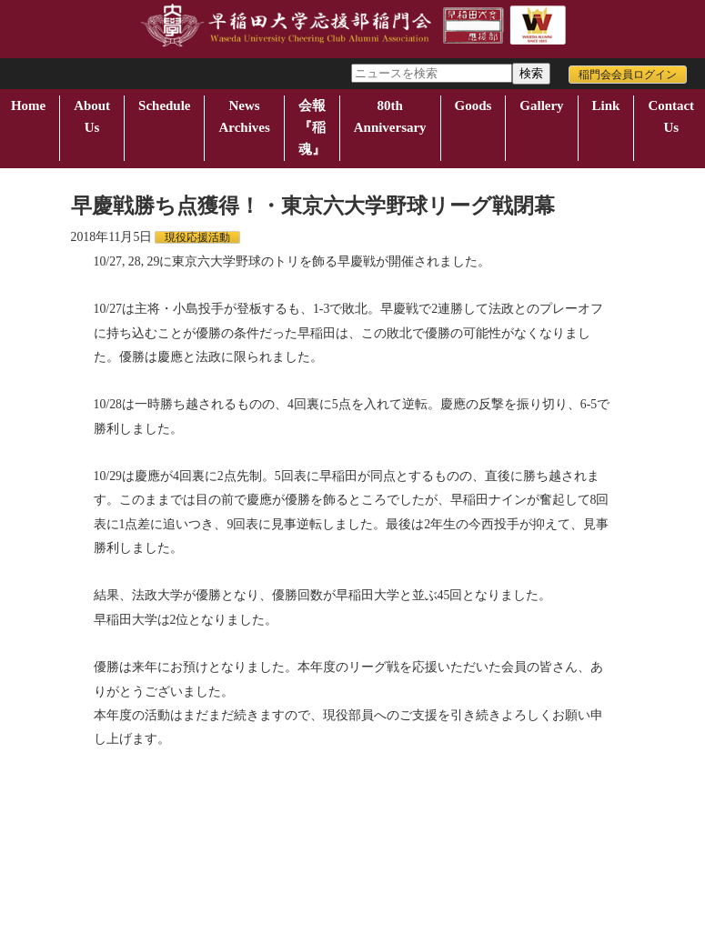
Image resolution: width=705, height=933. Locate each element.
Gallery (541, 105)
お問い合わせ (46, 804)
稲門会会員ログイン (628, 74)
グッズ (504, 793)
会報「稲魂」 (325, 793)
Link (606, 105)
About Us (92, 116)
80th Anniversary (390, 116)
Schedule (164, 105)
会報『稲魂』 (312, 127)
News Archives (243, 116)
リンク (122, 804)
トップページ (46, 793)
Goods (473, 105)
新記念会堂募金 (423, 793)
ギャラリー (576, 793)
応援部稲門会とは (150, 793)
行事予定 (243, 793)
